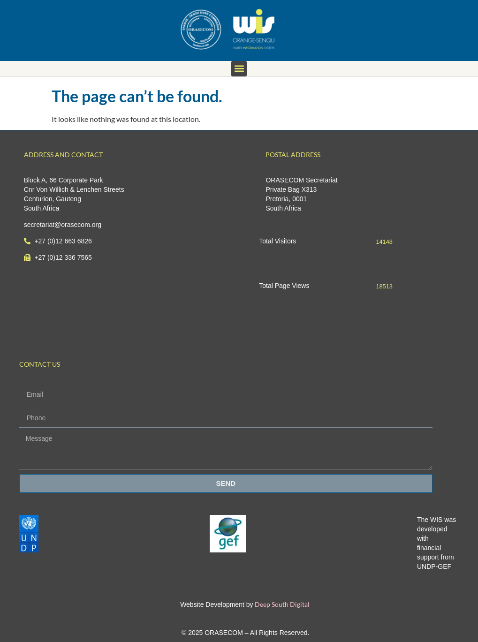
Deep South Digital (281, 604)
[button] (239, 68)
